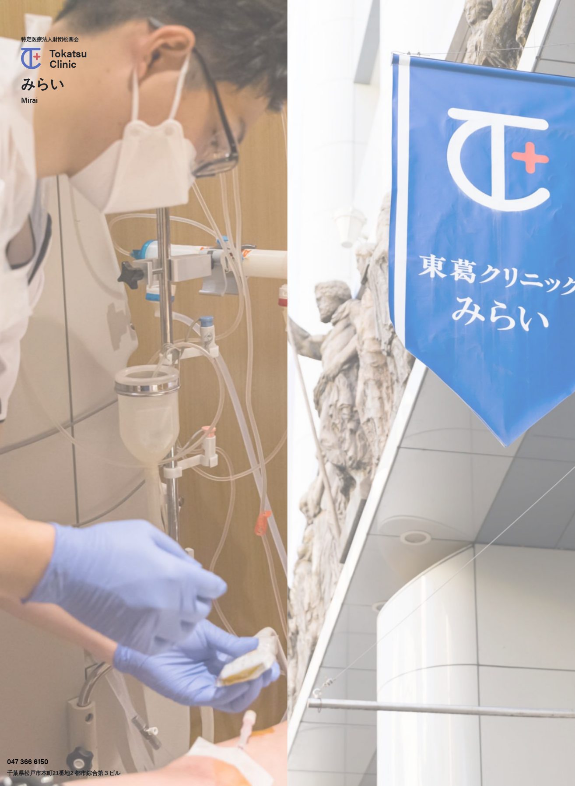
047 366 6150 (27, 761)
